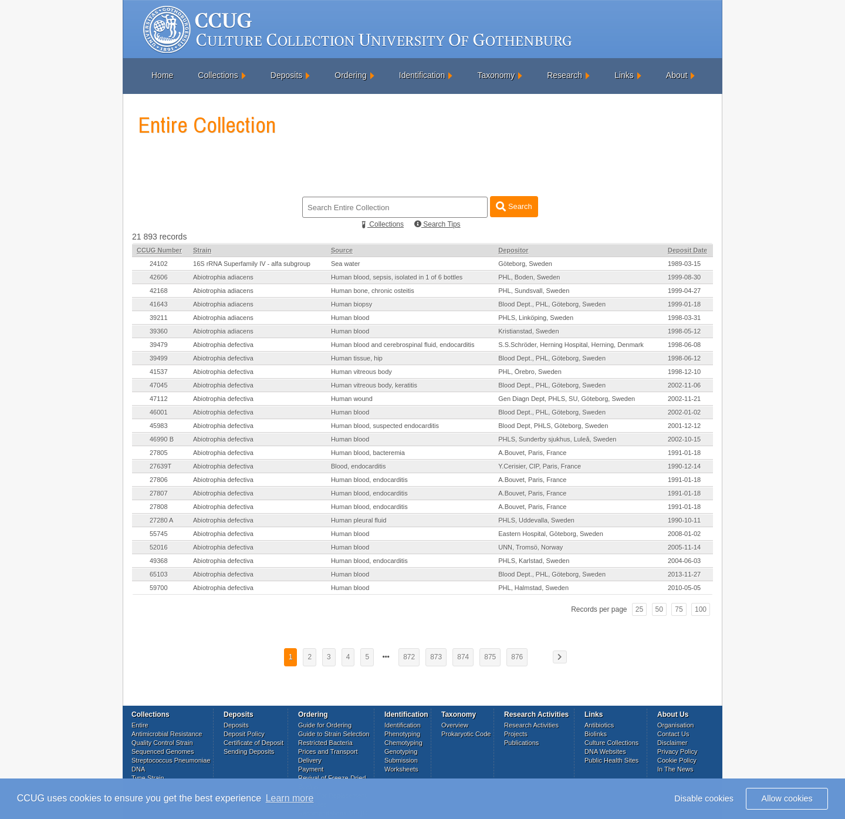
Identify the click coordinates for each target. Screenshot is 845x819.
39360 (159, 331)
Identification (422, 75)
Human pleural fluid (359, 520)
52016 (159, 547)
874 (463, 657)
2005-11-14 (684, 547)
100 (701, 609)
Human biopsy (351, 304)
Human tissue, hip (357, 358)
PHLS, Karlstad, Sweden (533, 560)
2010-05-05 (684, 587)
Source (342, 250)
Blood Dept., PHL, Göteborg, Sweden (552, 304)
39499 (159, 358)
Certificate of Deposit (253, 742)
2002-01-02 (684, 412)
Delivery (310, 760)
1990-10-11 (684, 520)
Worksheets (401, 769)
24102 (159, 263)
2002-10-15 (684, 439)
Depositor (513, 250)
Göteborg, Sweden (525, 263)
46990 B (162, 439)
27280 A (161, 520)
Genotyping (400, 751)
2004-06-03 (684, 560)
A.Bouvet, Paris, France (532, 452)
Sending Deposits (249, 751)
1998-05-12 (684, 331)
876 (517, 657)
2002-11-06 (684, 385)
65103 (159, 574)
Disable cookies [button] (704, 798)
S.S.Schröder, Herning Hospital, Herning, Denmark (571, 344)
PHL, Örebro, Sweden (530, 371)
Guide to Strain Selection (334, 733)
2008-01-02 (684, 533)
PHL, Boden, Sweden (529, 277)
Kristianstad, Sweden (528, 331)
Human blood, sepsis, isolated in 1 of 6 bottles (396, 277)
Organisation (675, 725)
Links (624, 75)
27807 (159, 493)
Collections (218, 75)
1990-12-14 (684, 466)
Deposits (286, 75)
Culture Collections (611, 742)
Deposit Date (687, 250)
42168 (159, 290)
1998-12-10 (684, 371)
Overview (454, 725)
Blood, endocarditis (358, 466)
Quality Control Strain (162, 742)
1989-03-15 (684, 263)
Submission (401, 760)
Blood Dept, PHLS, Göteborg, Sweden (553, 425)
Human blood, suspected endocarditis (385, 425)
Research (564, 75)
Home (162, 75)
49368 (159, 560)
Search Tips (437, 224)
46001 (159, 412)
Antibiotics (599, 725)
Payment (310, 769)
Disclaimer (672, 742)
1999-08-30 (684, 277)
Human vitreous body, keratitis (374, 385)
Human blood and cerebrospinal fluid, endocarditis (403, 344)
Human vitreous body (361, 371)
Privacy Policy (677, 751)
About (677, 75)
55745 (159, 533)
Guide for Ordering (324, 725)
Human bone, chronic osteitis (372, 290)
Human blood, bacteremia (368, 452)
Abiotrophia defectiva (223, 344)
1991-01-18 (684, 452)
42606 (159, 277)
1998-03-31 (684, 317)
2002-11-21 (684, 398)
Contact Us (673, 733)
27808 (159, 506)
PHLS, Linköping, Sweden (535, 317)
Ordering (350, 75)
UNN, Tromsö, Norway (530, 547)
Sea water (345, 263)
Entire (139, 725)
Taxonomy (496, 75)
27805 (159, 452)
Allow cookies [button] (787, 798)
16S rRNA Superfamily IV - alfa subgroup (251, 263)
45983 (159, 425)
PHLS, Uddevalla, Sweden (536, 520)
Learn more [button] (290, 798)
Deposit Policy (244, 733)
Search (514, 206)
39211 (159, 317)
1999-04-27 (684, 290)
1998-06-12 (684, 358)
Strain (202, 250)
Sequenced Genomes (162, 751)
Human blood (350, 317)
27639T (160, 466)
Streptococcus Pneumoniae (171, 760)
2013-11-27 (684, 574)
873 (436, 657)
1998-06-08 (684, 344)
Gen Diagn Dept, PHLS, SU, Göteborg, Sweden (566, 398)
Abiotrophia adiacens (223, 277)
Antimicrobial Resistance (166, 733)
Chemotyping (403, 742)
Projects (516, 733)
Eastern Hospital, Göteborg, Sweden (550, 533)
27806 (159, 479)
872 (409, 657)
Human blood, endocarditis (369, 479)
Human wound (352, 398)
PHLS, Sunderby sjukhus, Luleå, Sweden (557, 439)
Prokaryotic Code (466, 733)
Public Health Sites (611, 760)
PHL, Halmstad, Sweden (533, 587)
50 (659, 609)
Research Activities (531, 725)
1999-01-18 (684, 304)
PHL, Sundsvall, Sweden (533, 290)
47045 (159, 385)
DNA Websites (605, 751)
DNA (138, 769)
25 (639, 609)
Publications (521, 742)
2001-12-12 (684, 425)
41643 (159, 304)
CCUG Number (159, 250)
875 (490, 657)
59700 (159, 587)
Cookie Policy (677, 760)
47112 (159, 398)
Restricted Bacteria (325, 742)
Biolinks (595, 733)
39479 (159, 344)
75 (678, 609)
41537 (159, 371)
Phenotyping (402, 733)
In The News (675, 769)
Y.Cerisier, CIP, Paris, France (539, 466)
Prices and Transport (328, 751)
